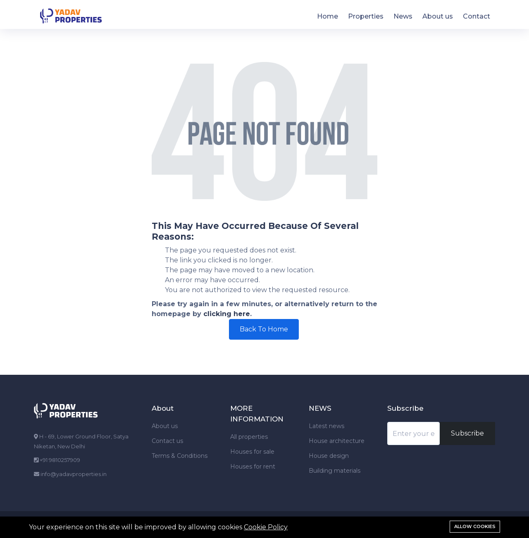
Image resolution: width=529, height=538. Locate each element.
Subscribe (467, 433)
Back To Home (264, 329)
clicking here (226, 314)
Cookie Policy (266, 527)
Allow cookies (475, 526)
